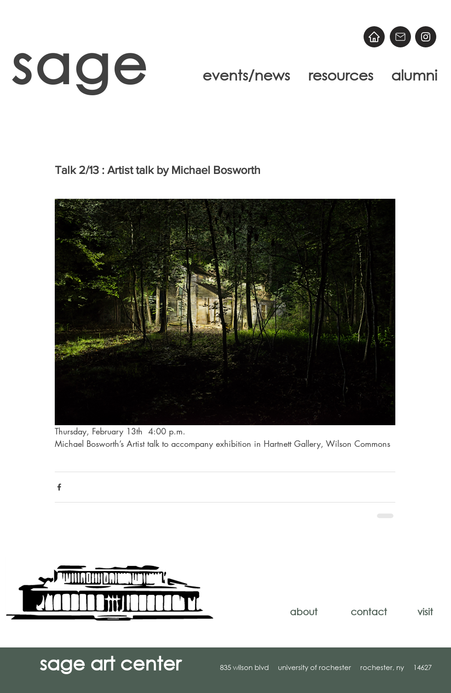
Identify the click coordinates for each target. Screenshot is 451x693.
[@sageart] (425, 36)
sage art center (110, 662)
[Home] (374, 36)
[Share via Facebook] (59, 487)
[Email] (400, 36)
